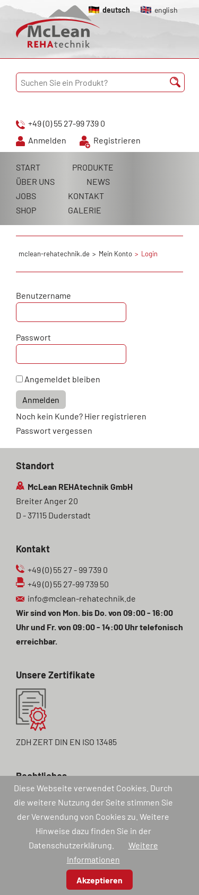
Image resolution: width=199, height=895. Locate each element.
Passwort (33, 337)
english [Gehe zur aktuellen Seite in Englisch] (166, 9)
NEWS (98, 181)
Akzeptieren (99, 880)
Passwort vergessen (54, 430)
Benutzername (43, 295)
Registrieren (117, 140)
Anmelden (47, 140)
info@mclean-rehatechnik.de (82, 598)
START (28, 167)
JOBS (26, 196)
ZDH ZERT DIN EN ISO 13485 (66, 742)
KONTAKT (86, 196)
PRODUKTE (93, 167)
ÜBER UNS (35, 181)
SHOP (26, 210)
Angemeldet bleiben (62, 379)
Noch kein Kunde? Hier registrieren (81, 416)
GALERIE (84, 210)
